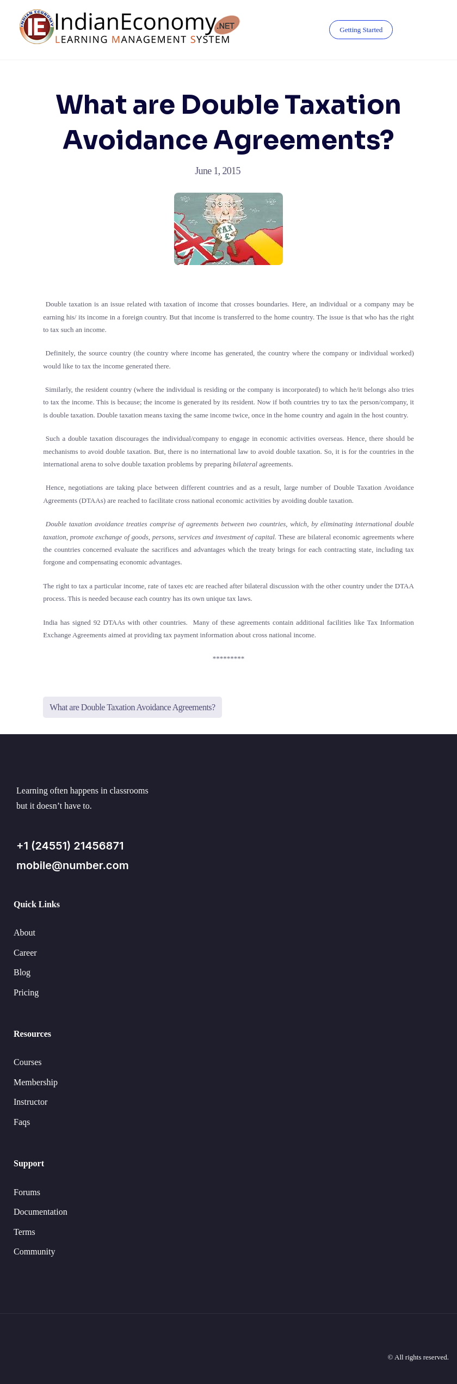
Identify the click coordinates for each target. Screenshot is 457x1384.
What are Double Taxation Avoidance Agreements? (132, 707)
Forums (27, 1192)
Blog (22, 972)
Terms (24, 1232)
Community (34, 1251)
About (24, 932)
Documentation (40, 1211)
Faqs (22, 1122)
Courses (28, 1062)
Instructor (30, 1101)
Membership (36, 1082)
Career (25, 952)
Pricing (26, 992)
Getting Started (360, 30)
